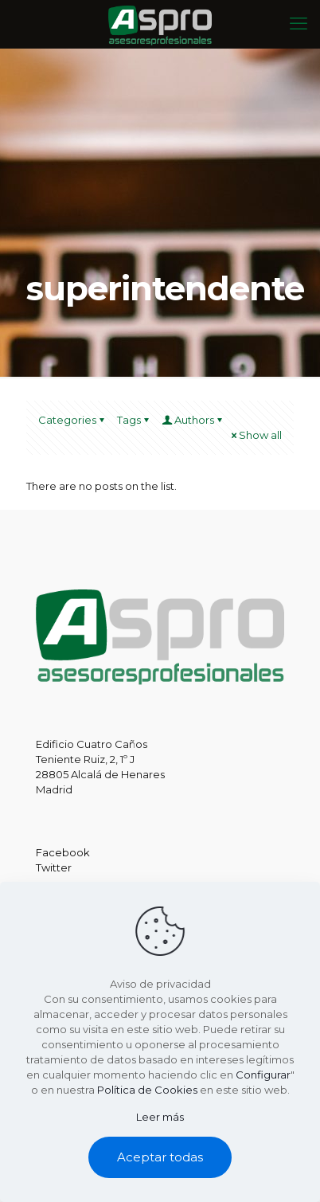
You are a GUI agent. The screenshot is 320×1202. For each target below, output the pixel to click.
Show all (255, 435)
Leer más (160, 1116)
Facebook (63, 852)
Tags (134, 419)
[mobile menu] (298, 23)
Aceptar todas (160, 1157)
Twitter (54, 867)
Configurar (263, 1074)
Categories (72, 419)
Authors (193, 419)
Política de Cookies (147, 1089)
